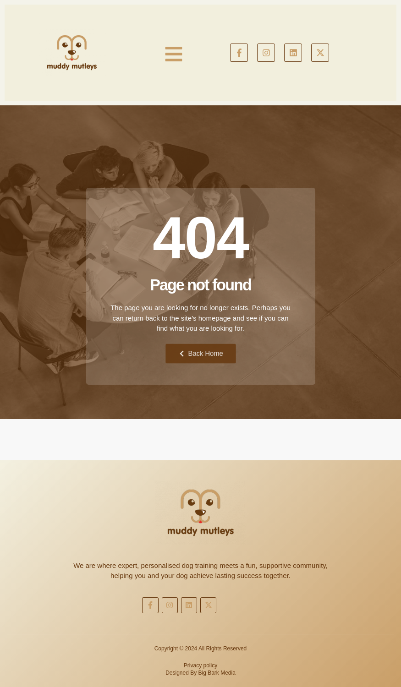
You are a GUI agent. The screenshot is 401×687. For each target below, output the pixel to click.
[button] (173, 54)
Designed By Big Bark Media (200, 673)
